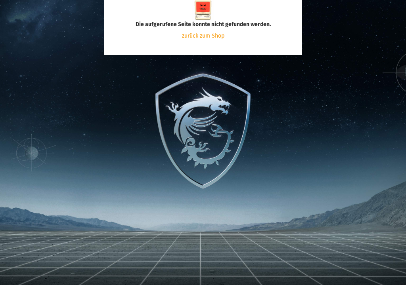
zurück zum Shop (203, 35)
